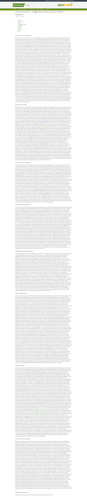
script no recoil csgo (30, 194)
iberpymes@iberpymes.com (58, 0)
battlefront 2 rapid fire (59, 39)
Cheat (19, 22)
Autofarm (20, 25)
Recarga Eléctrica (40, 9)
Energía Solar (31, 9)
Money (19, 28)
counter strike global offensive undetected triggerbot (37, 414)
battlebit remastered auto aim (44, 127)
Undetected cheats (22, 24)
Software (20, 27)
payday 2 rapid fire (19, 475)
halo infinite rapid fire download (61, 67)
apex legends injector (23, 253)
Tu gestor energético (23, 9)
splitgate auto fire (35, 373)
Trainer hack (21, 21)
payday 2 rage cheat (47, 307)
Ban (19, 31)
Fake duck (20, 30)
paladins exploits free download (44, 315)
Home (15, 9)
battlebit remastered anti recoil (45, 465)
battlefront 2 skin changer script (53, 179)
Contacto (47, 9)
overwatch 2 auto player (39, 410)
